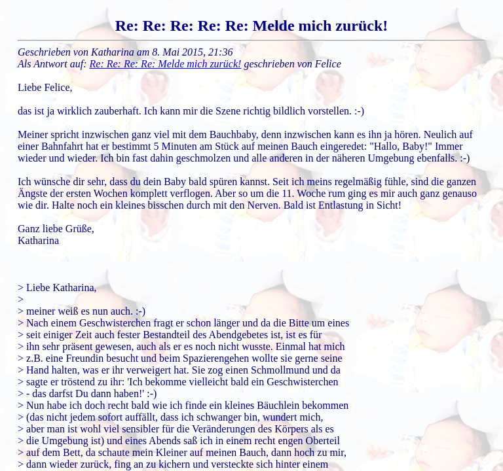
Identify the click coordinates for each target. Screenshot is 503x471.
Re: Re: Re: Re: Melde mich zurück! (166, 63)
